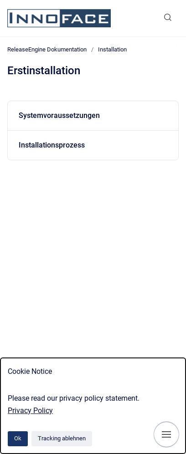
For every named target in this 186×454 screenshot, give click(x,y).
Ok (17, 438)
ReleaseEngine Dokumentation (47, 49)
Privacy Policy (30, 410)
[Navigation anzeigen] (166, 434)
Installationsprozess (52, 145)
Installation (112, 49)
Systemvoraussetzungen (59, 115)
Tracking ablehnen (62, 438)
